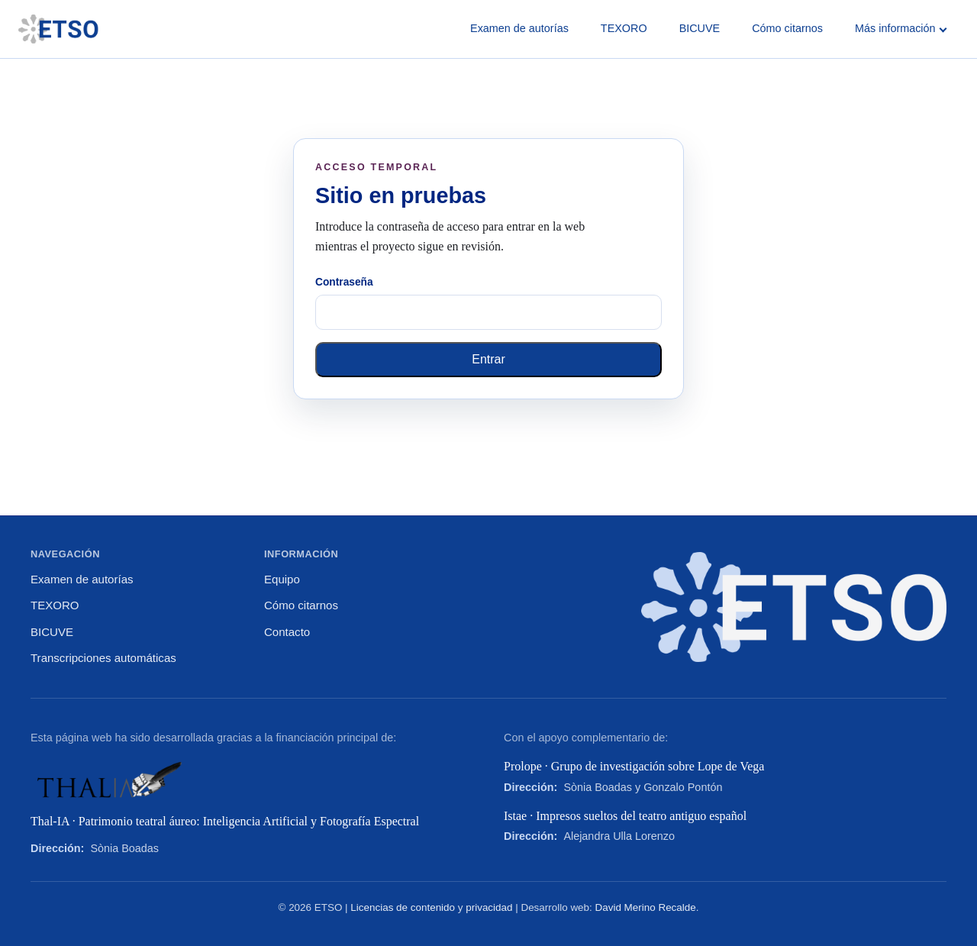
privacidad (489, 907)
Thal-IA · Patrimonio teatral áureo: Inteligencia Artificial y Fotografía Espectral (225, 821)
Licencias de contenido (402, 907)
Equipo (282, 579)
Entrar (488, 359)
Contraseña (344, 282)
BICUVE (700, 28)
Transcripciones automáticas (103, 657)
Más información (900, 28)
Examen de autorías (519, 28)
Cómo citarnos (787, 28)
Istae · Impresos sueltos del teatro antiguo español (625, 815)
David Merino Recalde (645, 907)
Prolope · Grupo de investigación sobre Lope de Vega (634, 766)
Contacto (287, 631)
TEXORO (624, 28)
